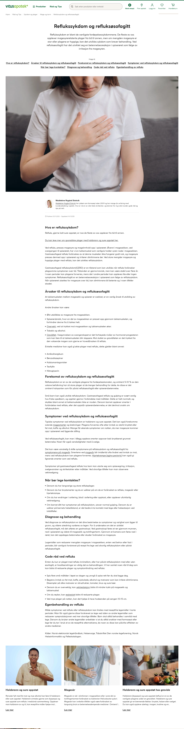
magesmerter (59, 425)
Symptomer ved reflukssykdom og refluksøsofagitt (153, 63)
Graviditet (51, 335)
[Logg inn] (152, 7)
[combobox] (95, 6)
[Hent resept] (129, 7)
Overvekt (51, 326)
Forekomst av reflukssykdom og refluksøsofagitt (102, 63)
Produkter (41, 6)
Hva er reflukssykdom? (17, 63)
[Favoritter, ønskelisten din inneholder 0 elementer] (162, 7)
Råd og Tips (56, 6)
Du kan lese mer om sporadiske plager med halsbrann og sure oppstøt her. (81, 240)
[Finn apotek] (141, 7)
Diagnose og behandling (79, 67)
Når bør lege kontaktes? (53, 67)
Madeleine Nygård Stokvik (66, 203)
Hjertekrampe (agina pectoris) (107, 455)
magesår (89, 452)
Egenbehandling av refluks (129, 67)
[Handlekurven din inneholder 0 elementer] (173, 7)
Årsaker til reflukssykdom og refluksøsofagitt (53, 63)
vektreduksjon (83, 587)
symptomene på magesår (57, 452)
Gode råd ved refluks (104, 67)
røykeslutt (70, 594)
